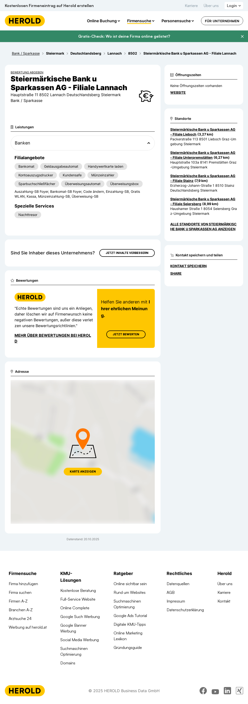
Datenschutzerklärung (185, 609)
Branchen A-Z (21, 609)
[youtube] (215, 690)
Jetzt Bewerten (126, 334)
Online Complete (74, 607)
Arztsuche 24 (20, 618)
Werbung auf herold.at (28, 627)
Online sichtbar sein (130, 583)
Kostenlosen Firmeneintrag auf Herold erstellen (49, 5)
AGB (171, 592)
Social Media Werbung (79, 639)
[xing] (239, 690)
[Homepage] (25, 20)
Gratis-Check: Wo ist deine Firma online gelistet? (124, 36)
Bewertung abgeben (27, 72)
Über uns (211, 5)
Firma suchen (20, 592)
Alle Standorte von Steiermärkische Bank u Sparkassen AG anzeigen (203, 226)
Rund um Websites (130, 592)
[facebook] (203, 690)
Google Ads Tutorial (130, 615)
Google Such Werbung (80, 616)
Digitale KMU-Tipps (130, 624)
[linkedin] (227, 690)
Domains (67, 663)
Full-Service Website (77, 599)
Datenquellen (178, 583)
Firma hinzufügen (23, 583)
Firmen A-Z (18, 601)
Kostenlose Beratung (78, 590)
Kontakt (223, 601)
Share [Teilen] (176, 273)
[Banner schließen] (242, 36)
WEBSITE (178, 92)
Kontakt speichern (188, 266)
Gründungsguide (128, 647)
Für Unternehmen (222, 21)
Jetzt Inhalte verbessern (127, 253)
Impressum (176, 601)
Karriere (191, 5)
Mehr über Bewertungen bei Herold (53, 338)
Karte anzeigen (83, 471)
